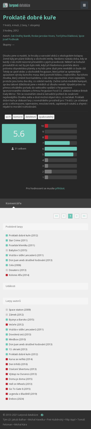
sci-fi (8, 116)
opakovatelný (46, 116)
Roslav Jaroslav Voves (43, 36)
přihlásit (59, 188)
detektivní (30, 116)
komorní (18, 116)
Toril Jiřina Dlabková (67, 36)
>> (84, 216)
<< (56, 216)
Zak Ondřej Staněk (20, 36)
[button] (16, 5)
